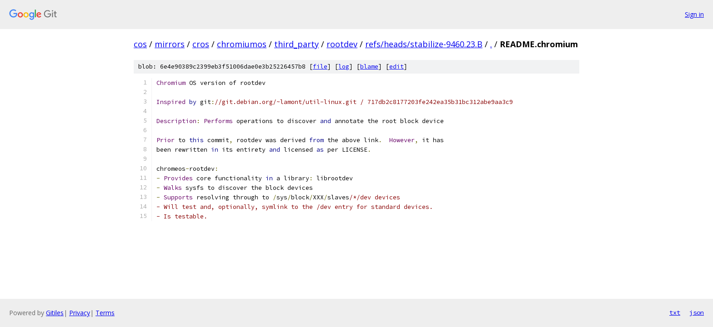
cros (200, 44)
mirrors (170, 44)
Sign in (694, 14)
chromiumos (241, 44)
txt (674, 312)
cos (140, 44)
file (320, 66)
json (696, 312)
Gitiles (55, 312)
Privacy (79, 312)
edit (396, 66)
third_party (296, 44)
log (343, 66)
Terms (105, 312)
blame (369, 66)
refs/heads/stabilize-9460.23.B (423, 44)
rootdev (341, 44)
